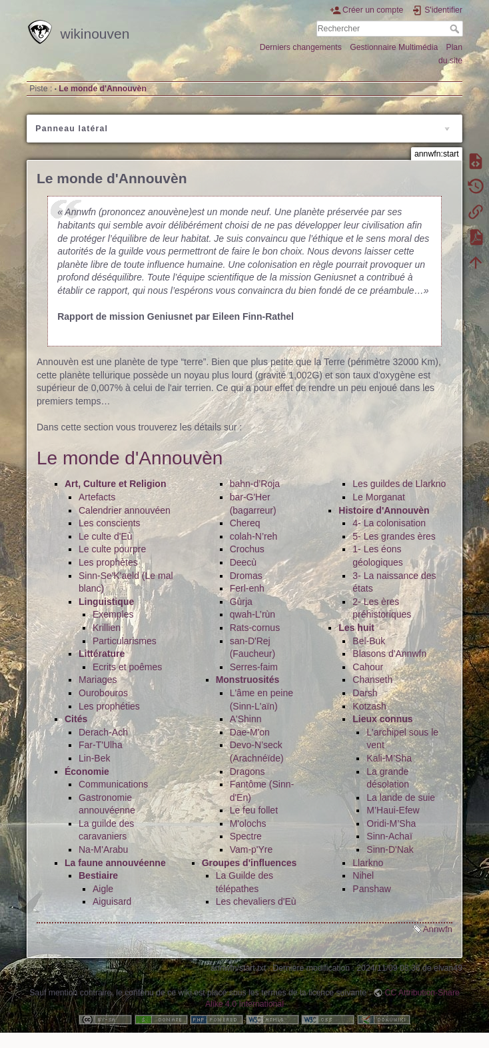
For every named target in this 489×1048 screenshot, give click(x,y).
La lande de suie (400, 797)
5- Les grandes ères (394, 536)
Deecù (243, 562)
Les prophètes (108, 562)
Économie (87, 771)
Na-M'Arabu (103, 849)
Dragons (247, 771)
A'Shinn (246, 719)
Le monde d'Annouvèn (103, 88)
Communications (113, 784)
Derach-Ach (103, 732)
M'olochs (248, 823)
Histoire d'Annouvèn (383, 510)
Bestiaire (98, 875)
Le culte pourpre (112, 549)
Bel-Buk (368, 641)
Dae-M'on (250, 732)
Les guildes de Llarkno (399, 483)
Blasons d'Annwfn (389, 653)
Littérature (102, 653)
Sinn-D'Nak (389, 849)
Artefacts (97, 497)
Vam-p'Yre (251, 849)
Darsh (364, 693)
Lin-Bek (94, 758)
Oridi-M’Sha (391, 823)
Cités (76, 719)
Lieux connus (382, 719)
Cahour (367, 667)
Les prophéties (109, 706)
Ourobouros (103, 693)
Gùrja (241, 601)
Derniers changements (301, 47)
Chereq (245, 523)
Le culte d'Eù (106, 536)
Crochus (247, 549)
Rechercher (456, 28)
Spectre (246, 836)
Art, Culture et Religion (115, 483)
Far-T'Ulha (101, 745)
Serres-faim (254, 667)
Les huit (356, 627)
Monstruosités (248, 679)
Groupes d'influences (249, 862)
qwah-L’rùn (253, 614)
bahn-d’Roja (255, 483)
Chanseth (372, 679)
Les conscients (110, 523)
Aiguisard (112, 901)
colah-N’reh (254, 536)
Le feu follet (254, 810)
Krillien (107, 627)
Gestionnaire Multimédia (394, 47)
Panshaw (371, 888)
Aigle (103, 888)
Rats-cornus (255, 627)
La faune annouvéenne (115, 862)
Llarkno (367, 862)
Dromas (246, 575)
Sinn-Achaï (389, 836)
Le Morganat (378, 497)
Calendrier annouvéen (125, 510)
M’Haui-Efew (392, 810)
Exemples (113, 614)
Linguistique (106, 601)
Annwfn (437, 929)
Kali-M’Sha (389, 758)
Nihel (363, 875)
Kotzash (369, 706)
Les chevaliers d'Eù (256, 901)
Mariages (98, 679)
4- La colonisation (389, 523)
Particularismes (125, 641)
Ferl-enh (247, 588)
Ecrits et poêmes (127, 667)
